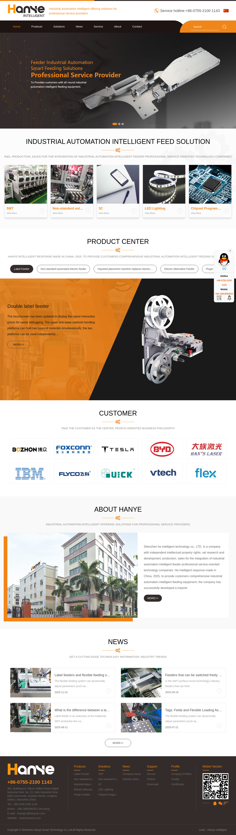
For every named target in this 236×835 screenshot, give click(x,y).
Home (16, 26)
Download (152, 784)
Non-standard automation (108, 779)
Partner (151, 779)
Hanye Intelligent (217, 829)
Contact (137, 26)
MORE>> (118, 742)
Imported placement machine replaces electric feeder (127, 268)
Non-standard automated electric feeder (63, 268)
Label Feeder (21, 268)
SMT (101, 773)
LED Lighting (105, 789)
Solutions (59, 26)
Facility (175, 779)
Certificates (177, 784)
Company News (132, 773)
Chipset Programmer (108, 794)
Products (36, 26)
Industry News (131, 779)
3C (100, 784)
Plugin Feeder (82, 794)
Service (98, 26)
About (117, 26)
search (224, 26)
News (79, 26)
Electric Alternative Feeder (179, 268)
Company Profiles (181, 773)
